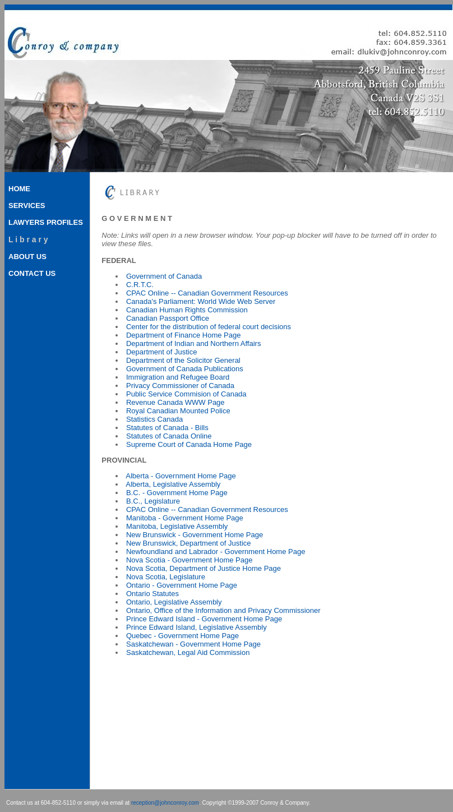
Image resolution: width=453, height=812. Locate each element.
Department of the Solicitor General (183, 360)
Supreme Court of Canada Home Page (189, 444)
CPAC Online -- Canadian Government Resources (207, 293)
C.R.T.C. (140, 284)
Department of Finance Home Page (183, 335)
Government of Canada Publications (184, 369)
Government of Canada (164, 276)
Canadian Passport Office (167, 318)
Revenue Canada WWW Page (175, 402)
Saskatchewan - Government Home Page (193, 644)
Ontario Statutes (152, 593)
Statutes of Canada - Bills (167, 427)
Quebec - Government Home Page (182, 635)
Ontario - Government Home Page (181, 585)
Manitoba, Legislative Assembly (177, 526)
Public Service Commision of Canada (186, 394)
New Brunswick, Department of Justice (188, 543)
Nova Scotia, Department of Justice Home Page (203, 568)
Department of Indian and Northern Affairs (193, 343)
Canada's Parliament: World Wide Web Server (200, 301)
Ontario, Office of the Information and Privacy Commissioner (223, 610)
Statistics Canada (154, 419)
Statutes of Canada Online (169, 436)
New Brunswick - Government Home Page (194, 534)
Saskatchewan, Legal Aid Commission (187, 652)
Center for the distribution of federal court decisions (208, 326)
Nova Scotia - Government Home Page (189, 560)
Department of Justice (161, 352)
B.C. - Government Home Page (177, 492)
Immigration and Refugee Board (177, 377)
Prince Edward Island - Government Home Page (204, 619)
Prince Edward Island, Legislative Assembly (196, 627)
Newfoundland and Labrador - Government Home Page (215, 551)
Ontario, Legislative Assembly (174, 602)
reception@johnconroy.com (165, 803)
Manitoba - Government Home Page (184, 518)
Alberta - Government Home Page (181, 476)
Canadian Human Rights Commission (187, 310)
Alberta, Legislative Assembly (173, 484)
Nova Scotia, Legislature (165, 577)
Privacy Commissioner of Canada (180, 385)
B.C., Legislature (153, 501)
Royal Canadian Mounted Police (178, 411)
